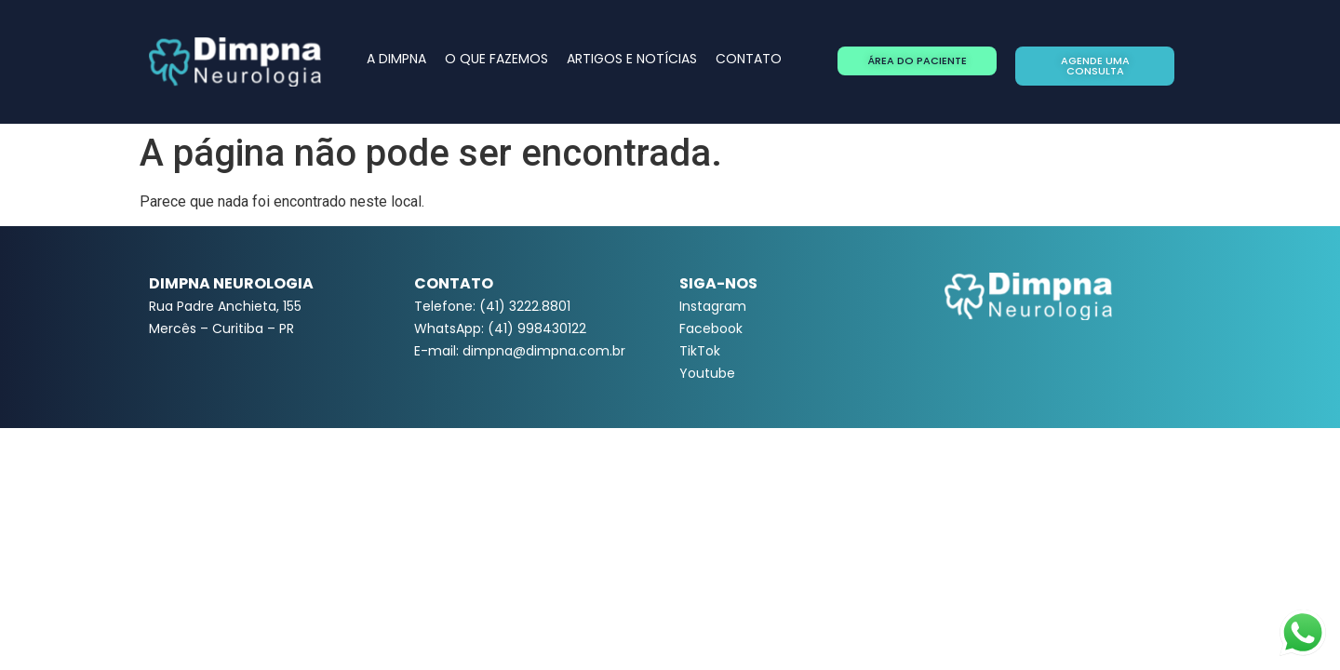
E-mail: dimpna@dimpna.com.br (519, 351)
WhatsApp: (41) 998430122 (500, 328)
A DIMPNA (396, 58)
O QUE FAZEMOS (496, 58)
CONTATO (749, 58)
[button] (917, 61)
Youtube (707, 373)
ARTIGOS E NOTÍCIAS (632, 58)
